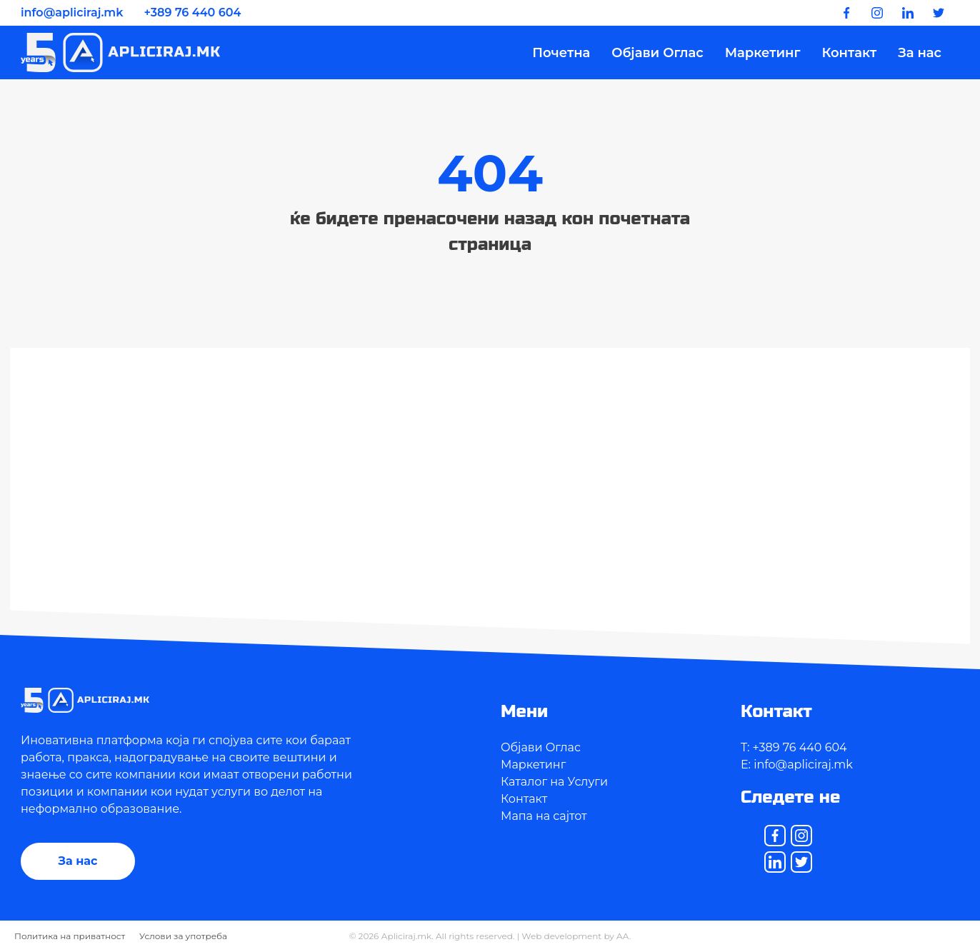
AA (622, 936)
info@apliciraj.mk (72, 12)
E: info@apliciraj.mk (797, 764)
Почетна (561, 53)
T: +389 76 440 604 (794, 747)
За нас (919, 53)
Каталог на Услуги (554, 781)
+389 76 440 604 (192, 12)
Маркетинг (763, 53)
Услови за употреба (183, 936)
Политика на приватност (69, 936)
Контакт (848, 53)
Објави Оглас (657, 53)
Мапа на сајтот (544, 816)
